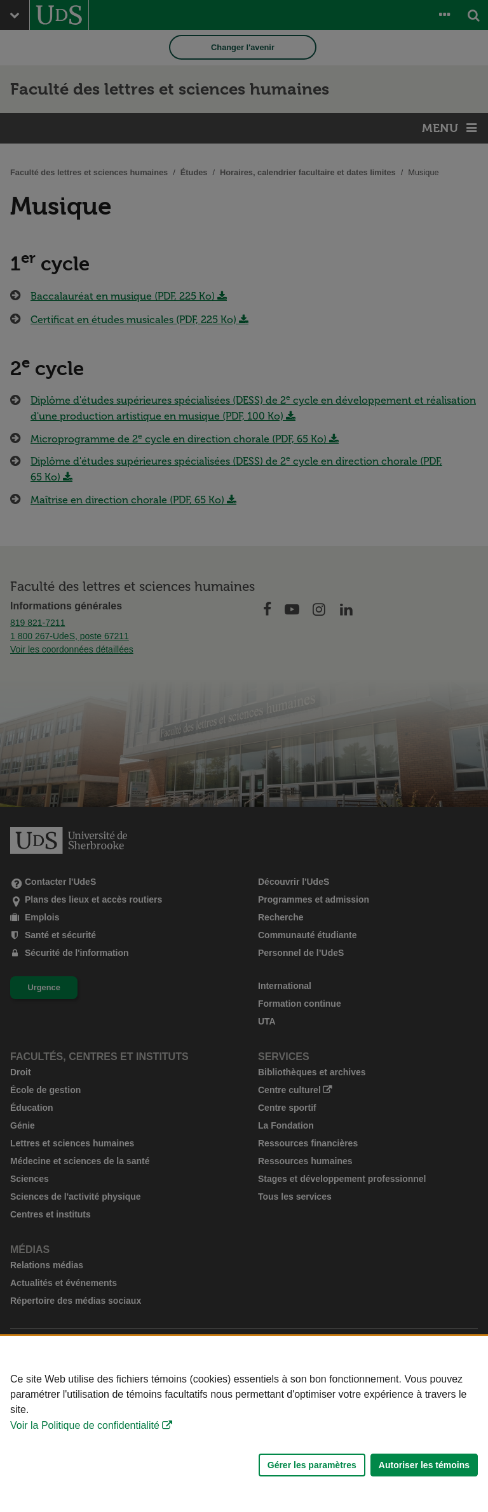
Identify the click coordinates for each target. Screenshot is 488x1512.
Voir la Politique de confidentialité (84, 1425)
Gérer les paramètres (312, 1465)
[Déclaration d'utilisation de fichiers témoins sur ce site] (244, 1424)
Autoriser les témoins (424, 1465)
